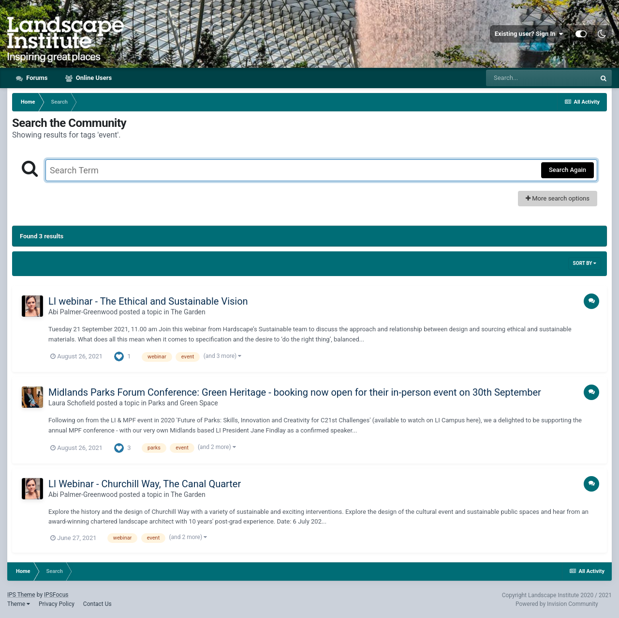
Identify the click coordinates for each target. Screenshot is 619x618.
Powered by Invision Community (557, 604)
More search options (558, 198)
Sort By (584, 263)
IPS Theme (21, 594)
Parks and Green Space (183, 403)
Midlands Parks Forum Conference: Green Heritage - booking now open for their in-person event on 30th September (294, 392)
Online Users (93, 77)
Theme (18, 604)
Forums (36, 77)
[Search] (540, 78)
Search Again (567, 169)
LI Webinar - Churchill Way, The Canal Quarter (144, 484)
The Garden (188, 312)
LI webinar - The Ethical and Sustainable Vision (148, 301)
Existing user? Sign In (529, 34)
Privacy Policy (56, 604)
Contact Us (97, 604)
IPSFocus (56, 594)
